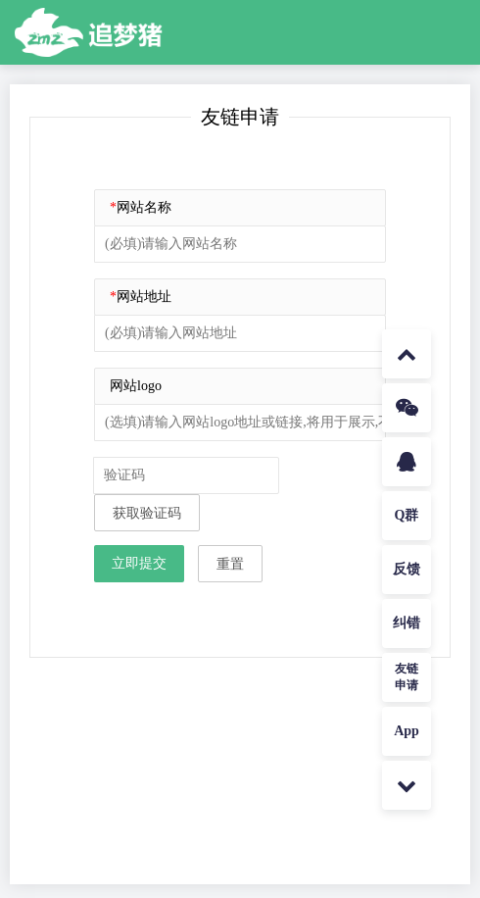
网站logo (136, 385)
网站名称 (140, 207)
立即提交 (139, 563)
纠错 (406, 623)
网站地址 (140, 296)
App (406, 730)
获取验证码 (147, 513)
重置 (230, 564)
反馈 (406, 569)
